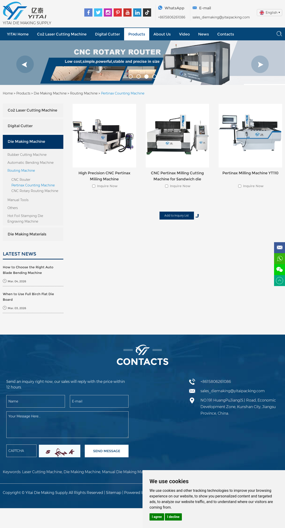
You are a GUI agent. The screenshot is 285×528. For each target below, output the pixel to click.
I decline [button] (173, 517)
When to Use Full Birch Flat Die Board (28, 297)
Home (8, 93)
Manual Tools (17, 200)
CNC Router (20, 180)
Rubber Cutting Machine (27, 155)
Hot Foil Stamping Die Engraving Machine (25, 219)
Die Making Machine (50, 93)
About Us (161, 34)
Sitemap (113, 492)
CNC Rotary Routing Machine (34, 191)
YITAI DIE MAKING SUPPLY (27, 23)
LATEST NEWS (19, 254)
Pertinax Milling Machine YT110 (250, 173)
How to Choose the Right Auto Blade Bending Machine (28, 270)
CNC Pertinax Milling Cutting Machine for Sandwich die (177, 176)
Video (184, 34)
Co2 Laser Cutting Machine (61, 34)
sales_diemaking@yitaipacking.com (221, 17)
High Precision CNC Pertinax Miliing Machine (104, 176)
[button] (25, 64)
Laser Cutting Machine (42, 472)
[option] (142, 62)
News (202, 34)
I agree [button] (157, 517)
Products (136, 34)
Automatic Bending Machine (30, 163)
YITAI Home (18, 34)
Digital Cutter (107, 34)
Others (12, 208)
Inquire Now (107, 186)
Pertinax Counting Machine (122, 93)
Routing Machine (84, 93)
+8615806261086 (171, 17)
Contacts (225, 34)
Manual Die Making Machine (127, 472)
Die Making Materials (27, 234)
